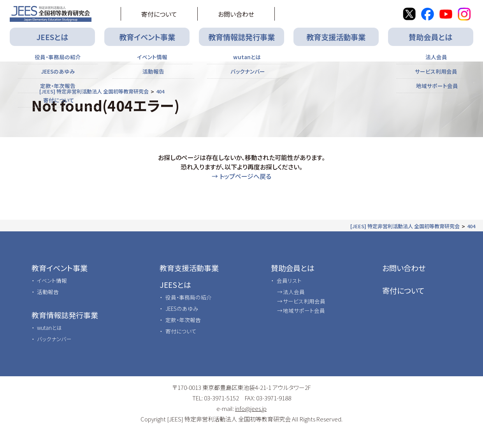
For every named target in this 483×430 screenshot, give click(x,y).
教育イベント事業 (147, 37)
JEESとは (52, 37)
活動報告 (48, 292)
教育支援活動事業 (335, 37)
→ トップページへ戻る (241, 176)
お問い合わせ (236, 14)
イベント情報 (52, 280)
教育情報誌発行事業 (241, 37)
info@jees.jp (251, 408)
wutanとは (49, 327)
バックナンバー (54, 339)
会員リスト (289, 280)
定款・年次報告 (183, 320)
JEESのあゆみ (181, 308)
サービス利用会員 (304, 301)
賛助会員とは (430, 37)
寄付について (159, 14)
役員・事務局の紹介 (188, 297)
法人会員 (294, 292)
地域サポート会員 (304, 310)
